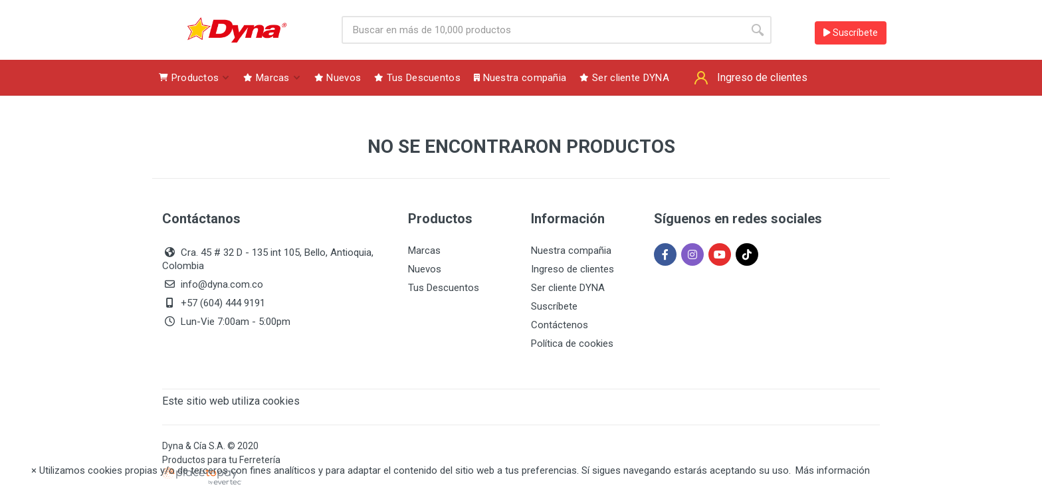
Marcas (424, 250)
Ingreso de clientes (572, 269)
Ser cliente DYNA (568, 288)
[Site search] (543, 30)
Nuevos (424, 269)
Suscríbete (850, 32)
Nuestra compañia (571, 250)
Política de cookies (572, 343)
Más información (832, 470)
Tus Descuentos (443, 288)
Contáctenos (559, 325)
